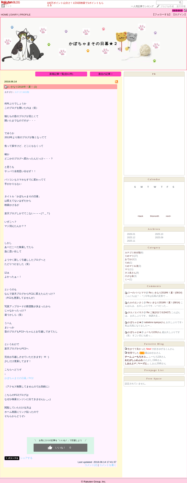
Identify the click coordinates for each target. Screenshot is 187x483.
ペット (8, 6)
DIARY (14, 14)
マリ (127, 269)
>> (142, 6)
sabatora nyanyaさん (155, 322)
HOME (4, 14)
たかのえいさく (136, 302)
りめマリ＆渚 (131, 266)
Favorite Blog (154, 344)
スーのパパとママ (137, 292)
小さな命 (129, 276)
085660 (177, 10)
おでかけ (129, 259)
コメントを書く (107, 465)
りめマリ (129, 256)
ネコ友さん (130, 272)
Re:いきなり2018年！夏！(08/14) (165, 292)
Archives (154, 229)
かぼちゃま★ (134, 322)
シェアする (26, 458)
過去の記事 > (105, 74)
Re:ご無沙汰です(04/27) (159, 312)
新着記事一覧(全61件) (61, 74)
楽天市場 (181, 6)
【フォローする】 (162, 14)
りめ (127, 262)
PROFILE (25, 14)
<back (140, 216)
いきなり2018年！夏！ (20, 86)
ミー (127, 279)
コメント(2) (91, 465)
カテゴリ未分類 (22, 92)
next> (168, 216)
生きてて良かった (137, 349)
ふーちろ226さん (153, 332)
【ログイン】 (179, 14)
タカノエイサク (136, 312)
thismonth (154, 216)
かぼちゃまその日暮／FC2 (18, 378)
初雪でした (133, 353)
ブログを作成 (167, 6)
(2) (35, 86)
